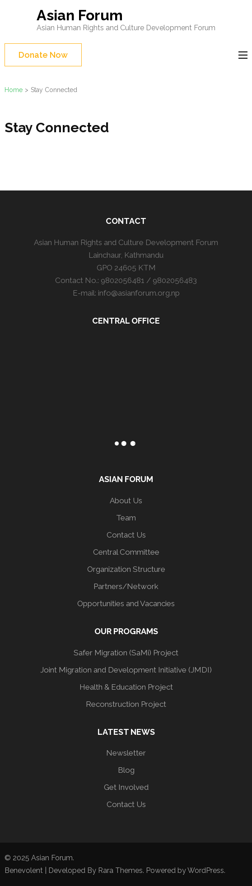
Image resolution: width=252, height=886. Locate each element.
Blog (126, 770)
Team (126, 517)
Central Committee (126, 552)
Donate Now (43, 55)
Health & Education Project (126, 686)
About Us (126, 500)
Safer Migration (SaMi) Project (126, 652)
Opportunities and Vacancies (126, 603)
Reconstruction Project (126, 704)
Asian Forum (80, 15)
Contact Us (126, 534)
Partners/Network (126, 586)
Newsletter (126, 752)
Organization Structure (126, 569)
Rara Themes (120, 870)
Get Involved (126, 787)
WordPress (205, 870)
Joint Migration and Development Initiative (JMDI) (126, 669)
